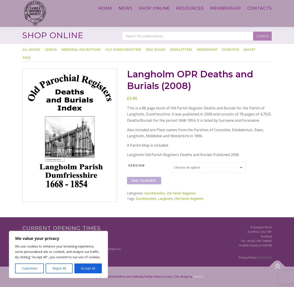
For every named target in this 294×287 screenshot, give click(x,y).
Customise (29, 268)
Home (105, 8)
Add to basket (144, 180)
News (125, 8)
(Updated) (264, 257)
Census (51, 49)
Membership (225, 8)
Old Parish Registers (123, 49)
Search (262, 36)
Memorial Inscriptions (81, 49)
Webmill (198, 276)
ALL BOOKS (31, 49)
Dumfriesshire (154, 193)
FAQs (27, 57)
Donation (230, 49)
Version (136, 165)
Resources (190, 8)
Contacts (259, 8)
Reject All (59, 268)
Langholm (165, 198)
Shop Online (154, 8)
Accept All (88, 268)
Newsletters (181, 49)
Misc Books (155, 49)
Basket (250, 49)
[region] (58, 254)
